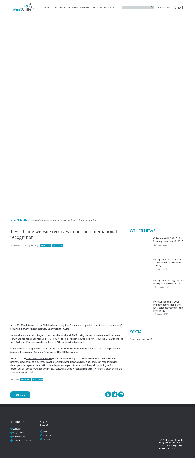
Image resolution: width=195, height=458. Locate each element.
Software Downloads (22, 440)
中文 (169, 7)
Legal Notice (18, 433)
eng (159, 7)
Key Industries (71, 7)
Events (107, 7)
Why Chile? (85, 7)
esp (163, 7)
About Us (48, 7)
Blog (115, 7)
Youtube (46, 439)
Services (58, 7)
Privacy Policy (19, 437)
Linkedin (47, 435)
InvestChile (45, 245)
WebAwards (57, 245)
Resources (97, 7)
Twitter (46, 431)
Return (20, 395)
